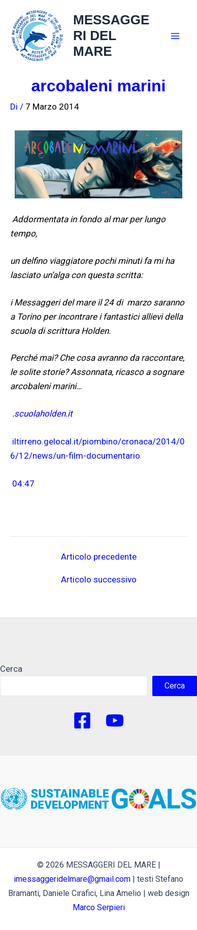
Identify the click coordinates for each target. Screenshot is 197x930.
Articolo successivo (99, 579)
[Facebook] (82, 720)
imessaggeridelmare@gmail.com (72, 879)
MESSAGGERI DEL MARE (111, 35)
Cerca (11, 669)
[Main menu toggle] (175, 36)
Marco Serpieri (99, 907)
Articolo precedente (99, 557)
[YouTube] (115, 720)
